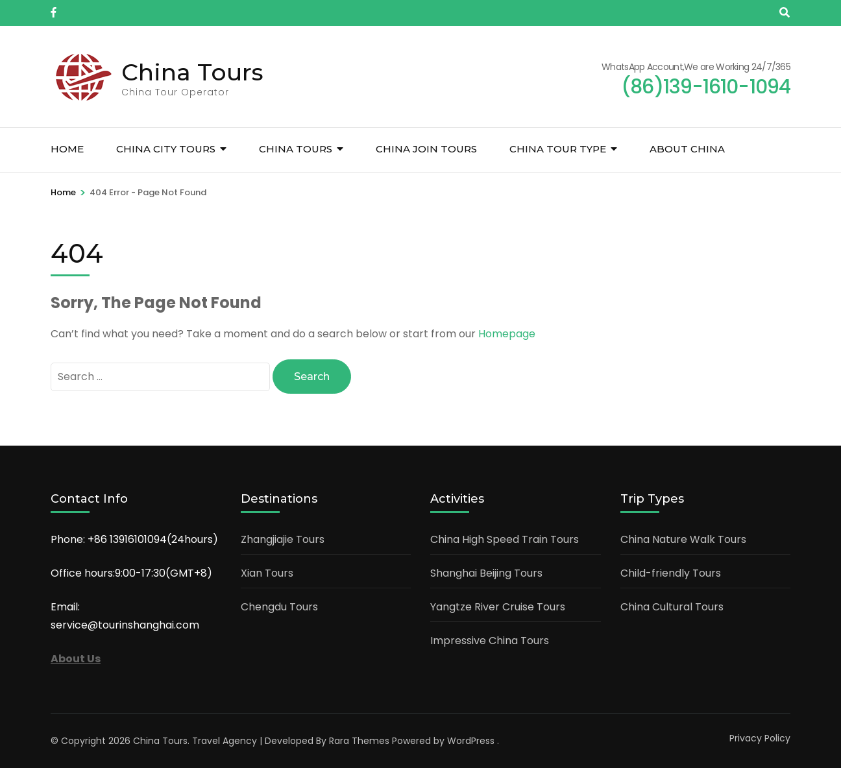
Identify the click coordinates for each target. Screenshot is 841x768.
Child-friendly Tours (670, 572)
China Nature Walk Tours (683, 538)
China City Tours (165, 149)
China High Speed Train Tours (504, 538)
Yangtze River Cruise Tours (497, 606)
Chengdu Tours (279, 606)
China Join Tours (426, 149)
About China (687, 149)
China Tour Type (557, 149)
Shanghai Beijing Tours (486, 572)
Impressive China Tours (489, 639)
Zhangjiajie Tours (282, 538)
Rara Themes (359, 740)
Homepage (506, 333)
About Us (76, 658)
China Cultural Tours (672, 606)
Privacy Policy (759, 737)
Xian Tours (267, 572)
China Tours (192, 72)
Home (67, 149)
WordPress (470, 740)
